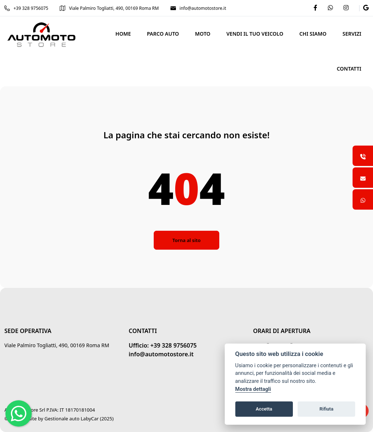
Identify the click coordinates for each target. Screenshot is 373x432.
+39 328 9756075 (26, 8)
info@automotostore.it (198, 8)
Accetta (264, 409)
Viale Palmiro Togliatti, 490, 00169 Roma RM (109, 8)
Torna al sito (186, 240)
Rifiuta (326, 409)
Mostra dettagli (253, 389)
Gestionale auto (61, 418)
